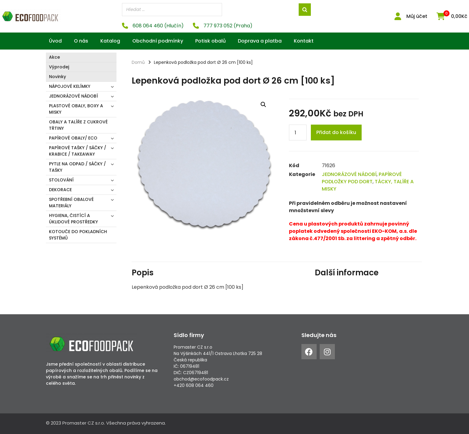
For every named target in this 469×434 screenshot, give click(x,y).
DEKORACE (60, 190)
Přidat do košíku (336, 132)
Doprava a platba (260, 40)
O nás (81, 40)
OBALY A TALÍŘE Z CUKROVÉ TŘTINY (78, 125)
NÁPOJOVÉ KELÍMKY (69, 86)
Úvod (55, 40)
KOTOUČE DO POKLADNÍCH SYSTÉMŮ (78, 235)
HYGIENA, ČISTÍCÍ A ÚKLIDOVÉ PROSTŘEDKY (73, 218)
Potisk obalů (210, 40)
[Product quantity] (298, 132)
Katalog (110, 40)
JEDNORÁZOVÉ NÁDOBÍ (73, 96)
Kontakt (304, 40)
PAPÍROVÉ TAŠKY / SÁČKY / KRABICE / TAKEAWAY (77, 151)
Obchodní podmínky (157, 40)
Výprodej (59, 67)
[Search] (305, 9)
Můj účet (416, 16)
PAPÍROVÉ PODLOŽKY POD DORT (362, 178)
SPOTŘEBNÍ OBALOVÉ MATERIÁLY (71, 202)
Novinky (57, 77)
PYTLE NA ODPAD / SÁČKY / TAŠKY (77, 167)
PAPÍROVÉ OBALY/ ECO (73, 138)
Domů (138, 62)
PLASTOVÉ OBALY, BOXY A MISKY (76, 109)
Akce (54, 57)
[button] (263, 104)
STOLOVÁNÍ (61, 180)
